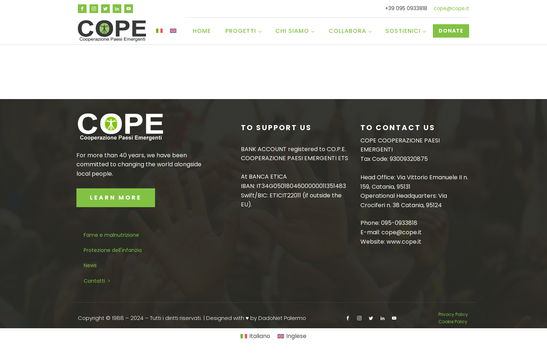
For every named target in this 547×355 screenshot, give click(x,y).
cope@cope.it (451, 8)
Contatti (94, 281)
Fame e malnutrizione (111, 235)
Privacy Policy (453, 314)
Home (202, 31)
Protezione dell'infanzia (113, 250)
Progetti (240, 31)
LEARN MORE (116, 197)
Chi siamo (292, 31)
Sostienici (403, 31)
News (90, 265)
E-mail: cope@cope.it (391, 232)
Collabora (347, 31)
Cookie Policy (452, 321)
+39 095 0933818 (406, 8)
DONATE (451, 30)
